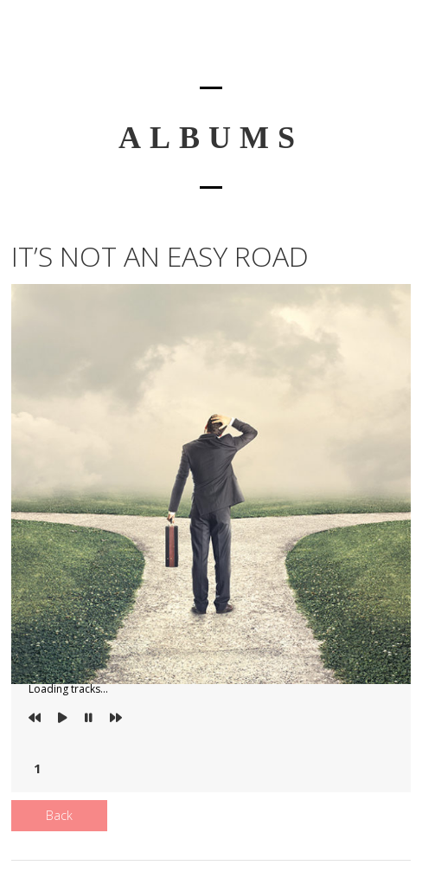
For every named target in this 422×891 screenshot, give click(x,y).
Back (59, 815)
